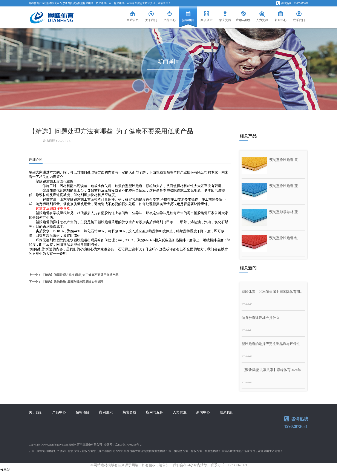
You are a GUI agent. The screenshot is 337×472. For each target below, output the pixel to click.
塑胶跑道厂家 (103, 3)
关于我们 (36, 412)
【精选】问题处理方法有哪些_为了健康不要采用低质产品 (80, 275)
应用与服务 (154, 412)
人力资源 (180, 412)
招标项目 (82, 412)
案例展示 (106, 412)
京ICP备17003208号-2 (128, 444)
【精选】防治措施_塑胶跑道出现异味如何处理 (72, 281)
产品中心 (59, 412)
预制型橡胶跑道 (84, 3)
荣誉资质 (129, 412)
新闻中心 (203, 412)
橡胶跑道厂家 (121, 3)
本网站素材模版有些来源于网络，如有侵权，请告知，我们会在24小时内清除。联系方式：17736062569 (168, 465)
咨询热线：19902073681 (292, 3)
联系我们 (226, 412)
